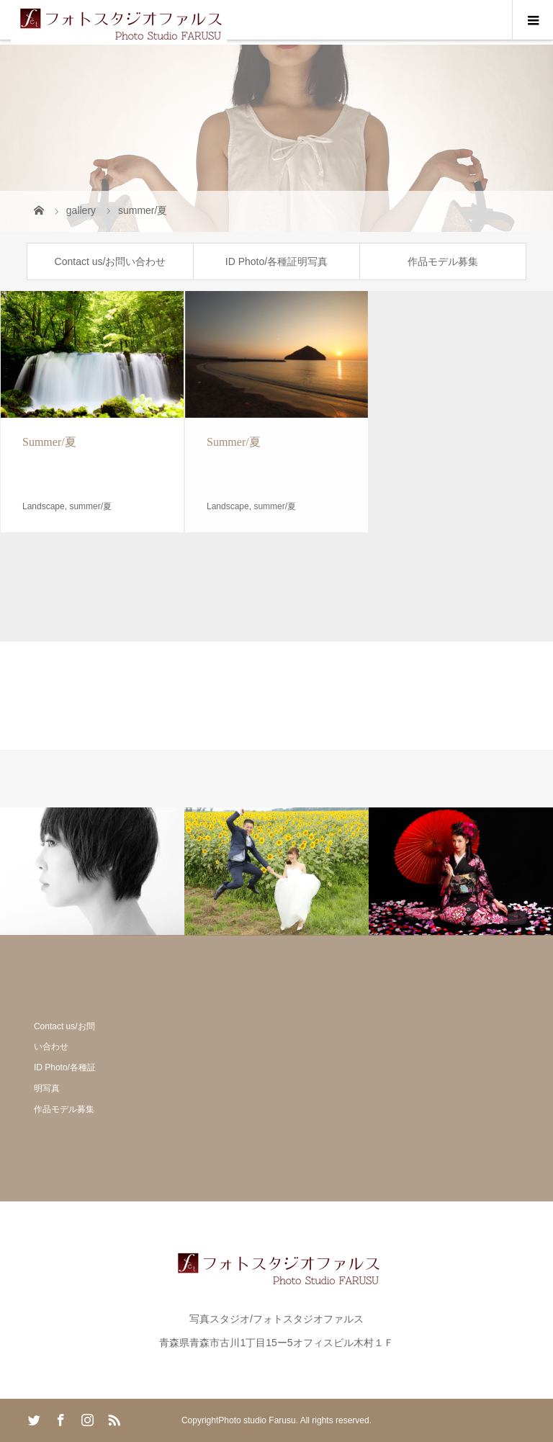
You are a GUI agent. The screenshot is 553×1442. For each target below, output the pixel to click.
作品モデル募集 (443, 261)
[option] (92, 871)
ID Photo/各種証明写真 (276, 261)
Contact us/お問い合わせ (110, 261)
